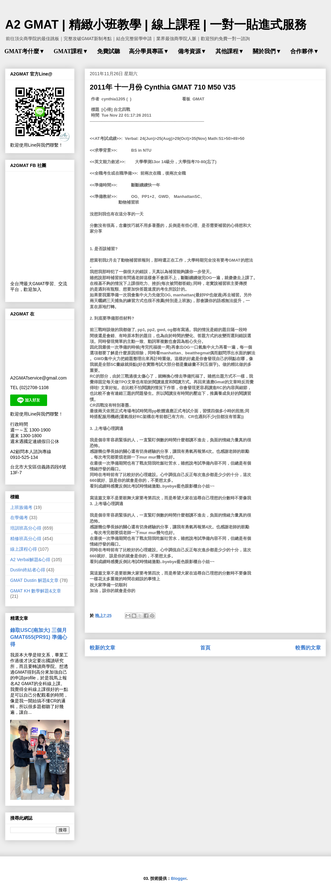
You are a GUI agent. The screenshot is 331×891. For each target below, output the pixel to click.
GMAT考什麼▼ (24, 51)
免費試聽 (108, 51)
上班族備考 (21, 507)
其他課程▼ (229, 51)
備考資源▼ (192, 51)
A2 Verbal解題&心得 (30, 559)
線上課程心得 (23, 549)
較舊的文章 (308, 647)
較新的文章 (102, 647)
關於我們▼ (267, 51)
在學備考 (19, 517)
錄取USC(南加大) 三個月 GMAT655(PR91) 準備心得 (38, 637)
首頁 (205, 647)
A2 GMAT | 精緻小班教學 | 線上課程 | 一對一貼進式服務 (155, 24)
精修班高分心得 (25, 538)
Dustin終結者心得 (27, 569)
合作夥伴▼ (304, 51)
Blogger (178, 878)
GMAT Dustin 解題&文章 (34, 580)
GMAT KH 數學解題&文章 (35, 590)
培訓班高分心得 (25, 528)
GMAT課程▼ (70, 51)
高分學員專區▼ (149, 51)
